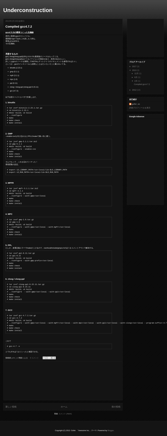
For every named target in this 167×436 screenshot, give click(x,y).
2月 (136, 81)
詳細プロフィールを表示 (139, 108)
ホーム (64, 407)
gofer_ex (15, 358)
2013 (134, 70)
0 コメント (34, 358)
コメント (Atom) (65, 414)
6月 (136, 77)
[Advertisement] (63, 381)
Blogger (110, 430)
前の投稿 (116, 407)
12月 (136, 73)
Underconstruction (28, 10)
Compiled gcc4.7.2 (18, 26)
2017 (134, 66)
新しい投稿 (10, 407)
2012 (134, 90)
